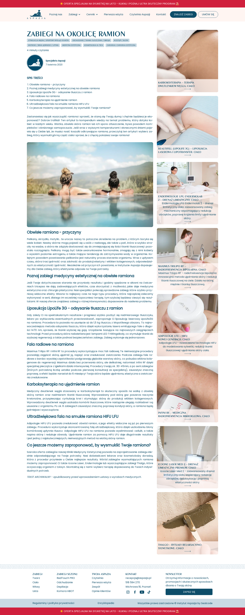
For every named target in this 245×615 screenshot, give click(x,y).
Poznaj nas (55, 14)
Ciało (35, 582)
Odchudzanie (65, 582)
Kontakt (161, 14)
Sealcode (206, 603)
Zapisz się (189, 592)
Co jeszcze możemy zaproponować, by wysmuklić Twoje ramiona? (70, 108)
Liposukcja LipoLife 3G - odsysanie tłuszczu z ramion (60, 92)
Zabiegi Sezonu (67, 574)
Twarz (36, 577)
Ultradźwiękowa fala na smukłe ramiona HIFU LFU (59, 104)
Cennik (90, 14)
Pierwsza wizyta (113, 14)
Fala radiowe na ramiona (44, 96)
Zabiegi (73, 14)
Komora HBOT (65, 590)
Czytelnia (97, 577)
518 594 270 (132, 582)
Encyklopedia (106, 603)
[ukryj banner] (204, 4)
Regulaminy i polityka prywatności (53, 603)
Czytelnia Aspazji (140, 14)
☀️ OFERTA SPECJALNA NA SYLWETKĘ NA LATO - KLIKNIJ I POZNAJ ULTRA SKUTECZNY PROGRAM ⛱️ (119, 3)
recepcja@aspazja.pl (138, 577)
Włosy (36, 586)
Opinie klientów (101, 590)
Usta (35, 590)
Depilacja (62, 586)
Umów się (208, 14)
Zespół (96, 586)
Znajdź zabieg (183, 14)
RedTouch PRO (66, 577)
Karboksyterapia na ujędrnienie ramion (53, 100)
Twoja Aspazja (101, 574)
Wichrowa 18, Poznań (138, 586)
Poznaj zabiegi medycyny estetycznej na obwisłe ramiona (64, 88)
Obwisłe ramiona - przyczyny (47, 84)
